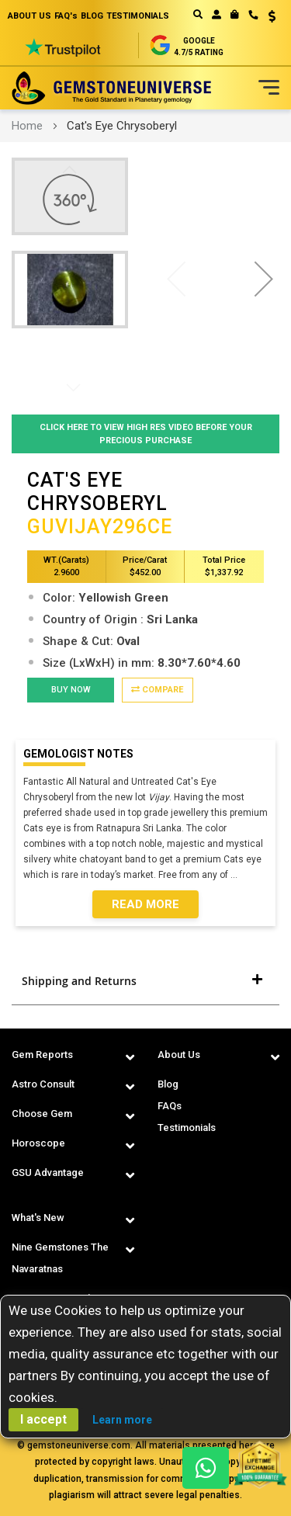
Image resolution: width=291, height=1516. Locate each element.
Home (27, 126)
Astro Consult (43, 1084)
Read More (145, 904)
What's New (38, 1217)
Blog (168, 1084)
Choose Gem (42, 1113)
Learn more (122, 1420)
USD (271, 16)
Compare (157, 690)
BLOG (92, 16)
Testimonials (187, 1127)
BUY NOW (71, 690)
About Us (179, 1054)
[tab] (145, 981)
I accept (43, 1419)
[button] (266, 18)
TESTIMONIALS (137, 16)
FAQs (170, 1106)
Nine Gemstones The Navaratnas (60, 1258)
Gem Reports (42, 1054)
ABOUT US (29, 16)
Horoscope (38, 1143)
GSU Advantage (48, 1172)
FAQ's (66, 16)
